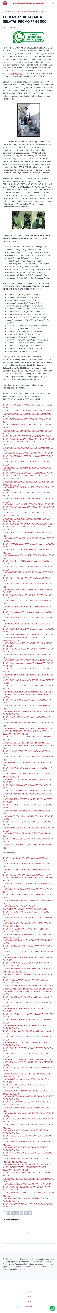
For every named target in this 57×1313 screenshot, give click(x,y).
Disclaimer (28, 1301)
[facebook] (8, 1213)
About (29, 1292)
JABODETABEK (17, 73)
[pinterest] (26, 1213)
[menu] (5, 3)
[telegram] (21, 1213)
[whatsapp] (17, 1213)
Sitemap (28, 1296)
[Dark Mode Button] (53, 3)
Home (28, 1287)
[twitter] (13, 1213)
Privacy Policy (28, 1306)
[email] (30, 1213)
